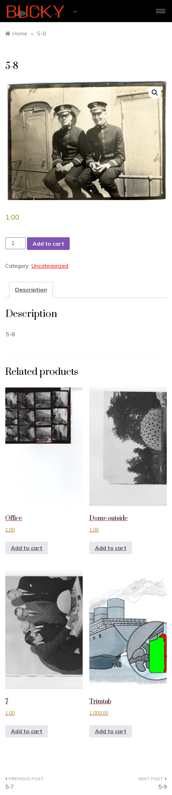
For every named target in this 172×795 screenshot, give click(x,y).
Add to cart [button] (26, 547)
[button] (155, 92)
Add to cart (48, 243)
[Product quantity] (15, 243)
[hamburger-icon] (160, 11)
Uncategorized (49, 265)
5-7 (9, 786)
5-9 (162, 786)
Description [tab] (31, 289)
